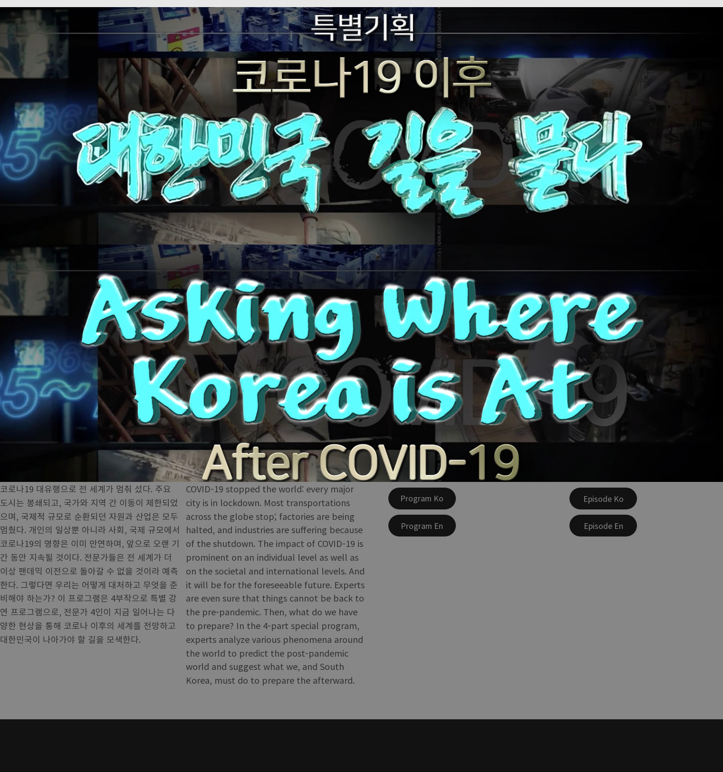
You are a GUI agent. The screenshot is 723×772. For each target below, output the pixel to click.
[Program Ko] (422, 498)
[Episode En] (603, 526)
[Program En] (422, 526)
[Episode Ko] (603, 498)
